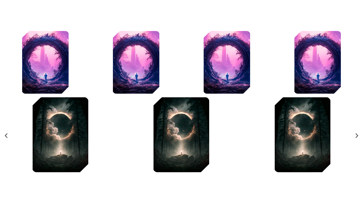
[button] (6, 136)
